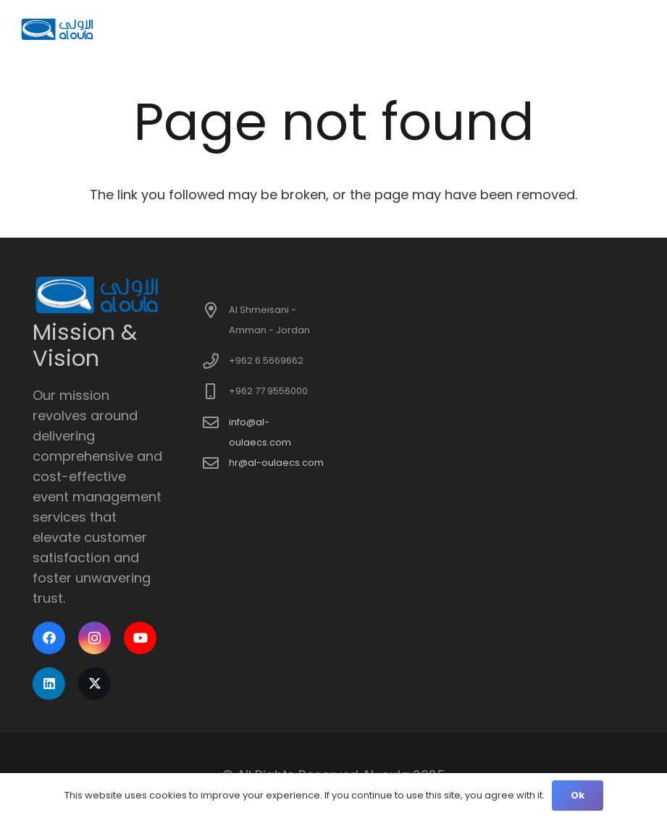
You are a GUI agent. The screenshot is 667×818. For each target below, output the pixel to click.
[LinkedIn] (49, 683)
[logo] (58, 28)
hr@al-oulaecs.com (276, 462)
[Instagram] (94, 638)
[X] (94, 683)
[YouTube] (140, 638)
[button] (639, 29)
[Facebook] (49, 638)
